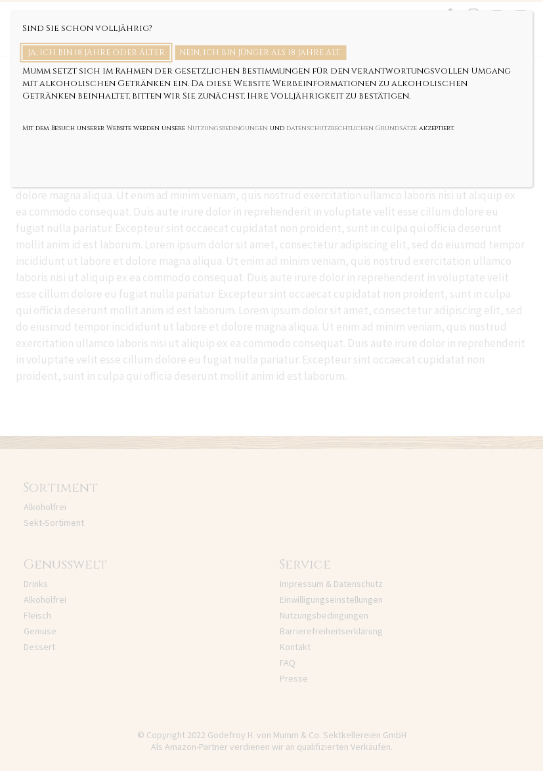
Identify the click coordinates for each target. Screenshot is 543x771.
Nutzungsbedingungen (227, 128)
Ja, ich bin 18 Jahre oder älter (96, 52)
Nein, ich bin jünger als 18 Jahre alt (260, 52)
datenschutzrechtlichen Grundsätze (351, 128)
